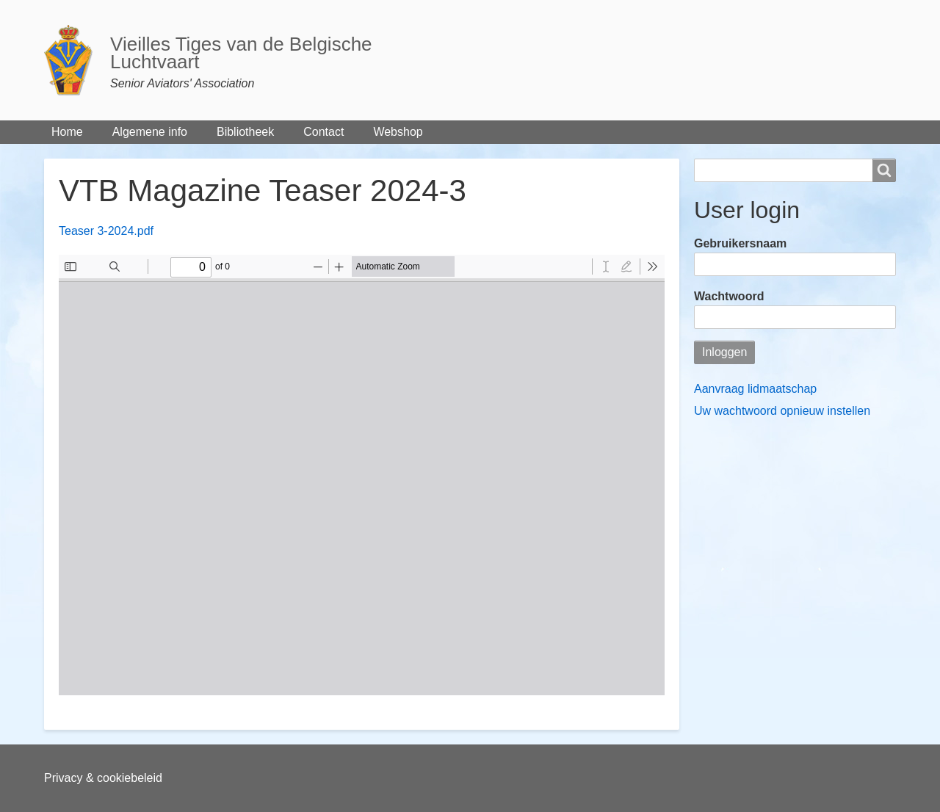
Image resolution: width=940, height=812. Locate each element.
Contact (323, 132)
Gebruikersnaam (740, 243)
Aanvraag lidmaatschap (755, 389)
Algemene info (149, 132)
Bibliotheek (245, 132)
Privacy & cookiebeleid (103, 778)
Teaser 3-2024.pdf (106, 231)
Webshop (397, 132)
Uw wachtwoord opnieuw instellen (782, 411)
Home (67, 132)
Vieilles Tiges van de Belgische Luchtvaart (241, 53)
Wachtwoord (729, 296)
